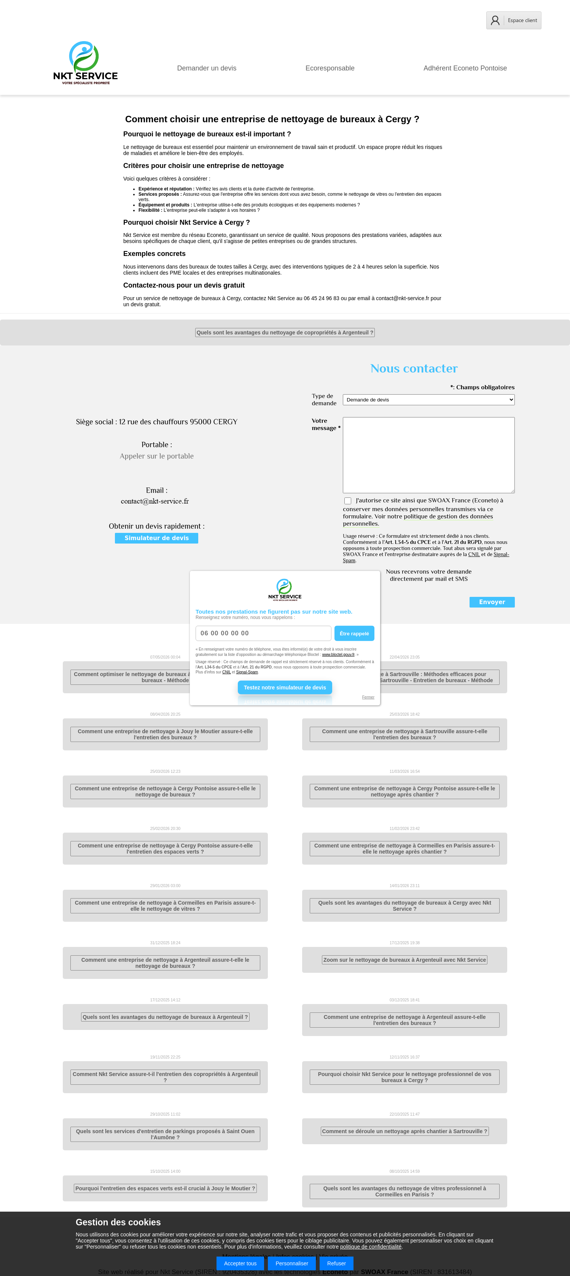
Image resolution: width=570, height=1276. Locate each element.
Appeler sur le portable (157, 455)
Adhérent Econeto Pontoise (465, 68)
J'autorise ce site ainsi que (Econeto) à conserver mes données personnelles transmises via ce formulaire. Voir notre (423, 512)
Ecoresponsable (330, 68)
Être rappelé (354, 633)
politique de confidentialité (370, 1247)
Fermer (368, 697)
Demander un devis (207, 68)
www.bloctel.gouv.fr (338, 654)
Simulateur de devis (156, 538)
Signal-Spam (247, 672)
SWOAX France (449, 500)
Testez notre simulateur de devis (285, 687)
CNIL (226, 672)
